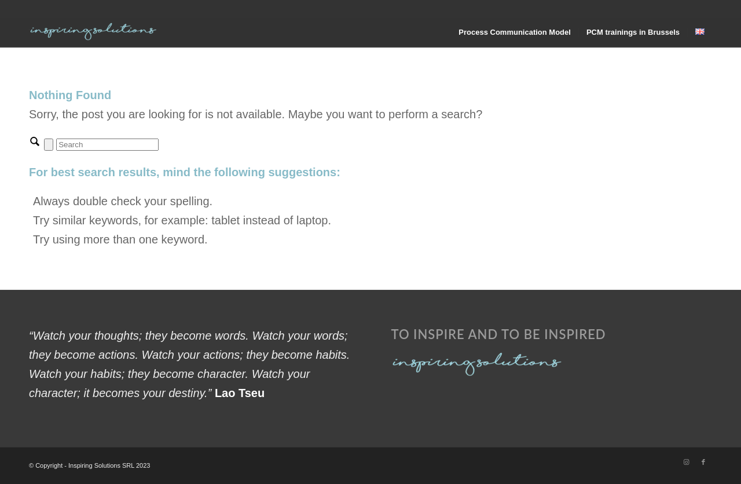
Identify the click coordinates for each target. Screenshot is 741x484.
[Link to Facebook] (703, 462)
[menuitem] (514, 32)
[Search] (107, 145)
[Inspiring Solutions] (94, 32)
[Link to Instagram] (686, 462)
